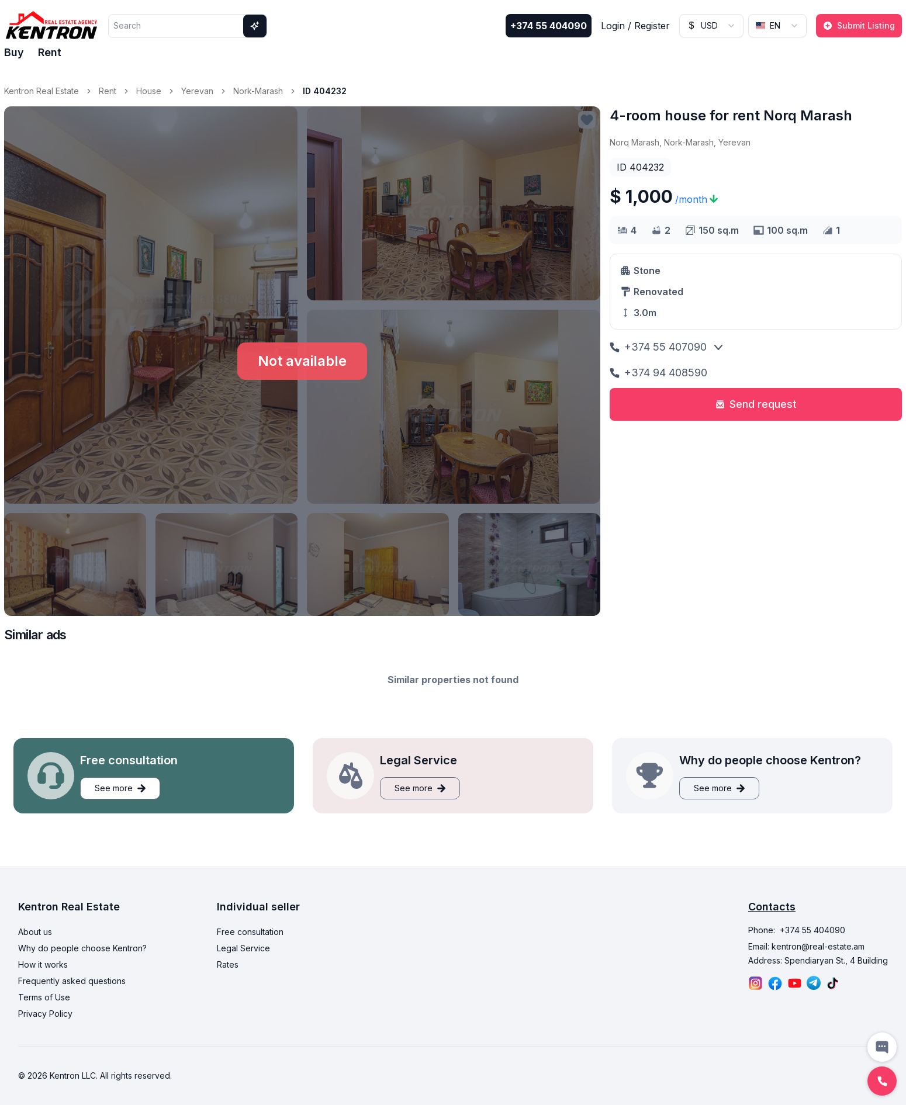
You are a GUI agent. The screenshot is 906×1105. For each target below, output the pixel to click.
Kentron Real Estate (41, 91)
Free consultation (250, 932)
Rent (49, 52)
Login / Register (635, 26)
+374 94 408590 (658, 372)
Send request (756, 404)
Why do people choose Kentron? (82, 948)
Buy (14, 52)
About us (35, 932)
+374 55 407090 (658, 347)
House (148, 91)
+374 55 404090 (548, 26)
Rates (227, 964)
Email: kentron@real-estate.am (806, 946)
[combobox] (711, 25)
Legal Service (243, 948)
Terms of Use (44, 997)
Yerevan (197, 91)
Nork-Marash (258, 91)
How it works (43, 964)
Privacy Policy (45, 1014)
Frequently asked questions (72, 981)
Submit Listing (859, 25)
